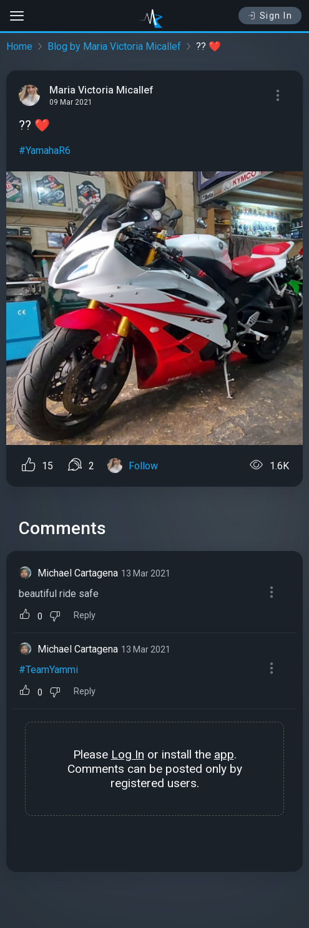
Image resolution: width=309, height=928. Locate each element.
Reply (85, 615)
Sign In (270, 16)
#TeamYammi (48, 670)
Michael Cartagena (77, 573)
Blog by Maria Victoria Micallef (114, 46)
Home (19, 46)
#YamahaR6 (45, 150)
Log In (127, 754)
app (224, 754)
